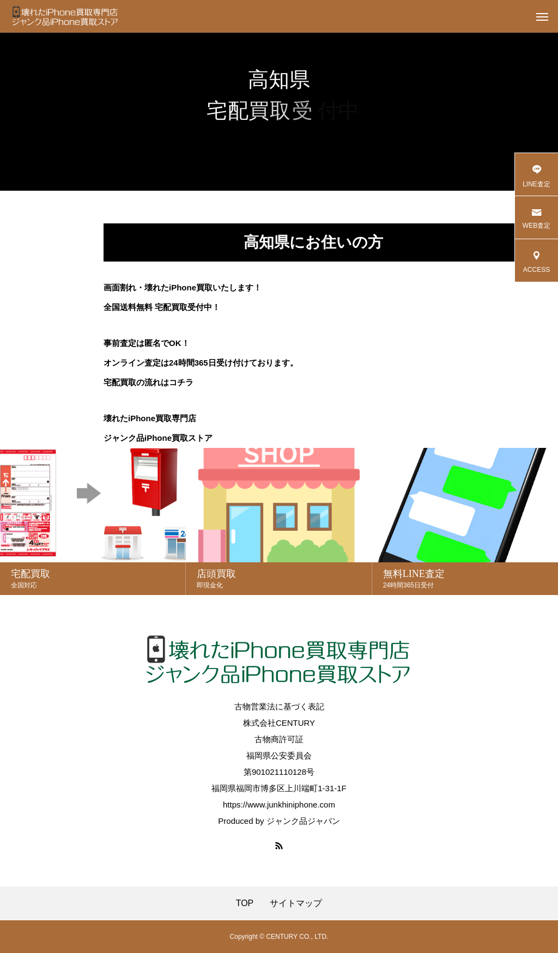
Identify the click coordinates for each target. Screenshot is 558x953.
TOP (245, 903)
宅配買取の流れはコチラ (148, 382)
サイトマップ (296, 903)
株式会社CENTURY (279, 722)
